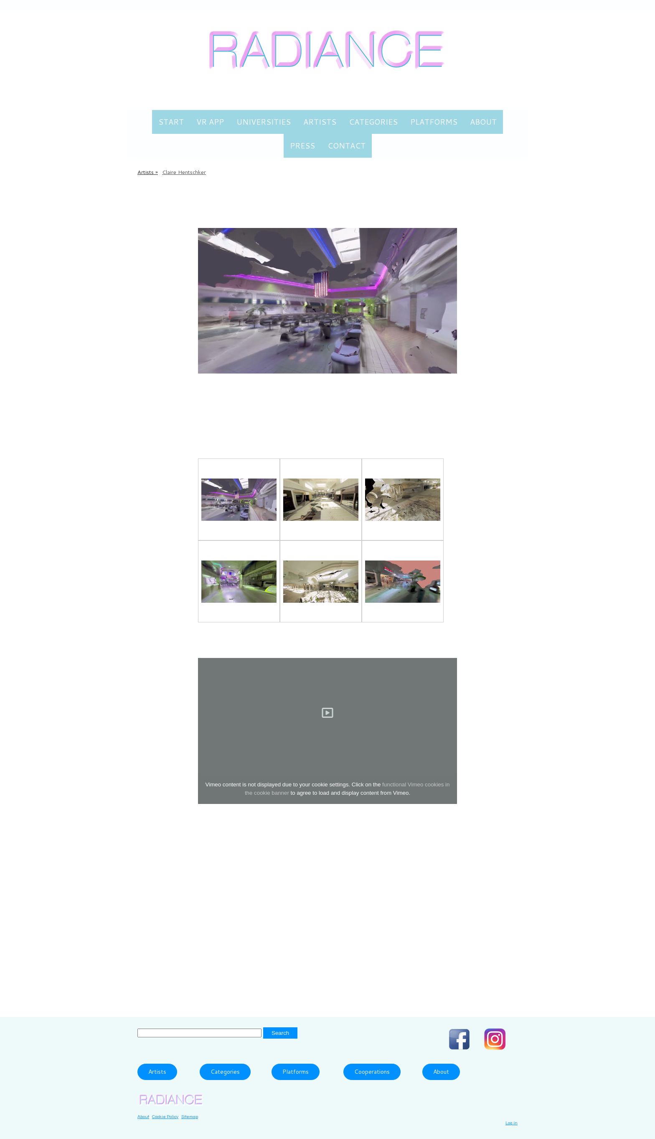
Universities (263, 121)
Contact (347, 145)
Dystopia (413, 975)
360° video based (227, 975)
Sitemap (189, 1116)
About (483, 121)
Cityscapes (325, 975)
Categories (373, 121)
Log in (511, 1123)
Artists (319, 121)
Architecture (281, 975)
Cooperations (372, 1071)
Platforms (433, 121)
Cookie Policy (165, 1116)
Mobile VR (288, 217)
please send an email (233, 928)
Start (171, 121)
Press (302, 145)
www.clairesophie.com (236, 883)
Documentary (371, 975)
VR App (210, 121)
